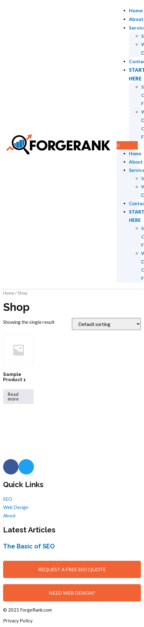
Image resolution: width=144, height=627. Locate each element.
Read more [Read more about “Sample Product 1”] (13, 396)
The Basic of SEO (29, 546)
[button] (127, 145)
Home (136, 10)
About (136, 19)
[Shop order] (106, 324)
